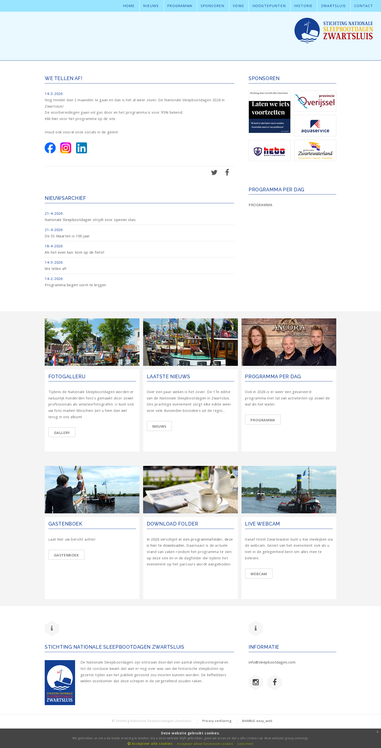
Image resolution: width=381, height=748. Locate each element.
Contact (363, 5)
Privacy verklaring (217, 721)
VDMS (238, 5)
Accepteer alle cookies (150, 743)
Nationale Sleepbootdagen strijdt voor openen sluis (90, 219)
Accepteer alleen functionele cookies (205, 744)
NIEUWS (159, 426)
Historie (303, 5)
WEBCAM (259, 573)
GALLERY (62, 432)
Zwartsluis (333, 5)
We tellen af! (56, 268)
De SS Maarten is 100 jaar (67, 235)
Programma (179, 5)
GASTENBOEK (66, 555)
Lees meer (245, 744)
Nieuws (151, 5)
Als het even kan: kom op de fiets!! (74, 252)
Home (129, 5)
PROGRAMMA (260, 204)
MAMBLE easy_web (257, 721)
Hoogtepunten (269, 5)
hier (55, 118)
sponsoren (213, 5)
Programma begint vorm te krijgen (75, 284)
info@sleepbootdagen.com (272, 662)
